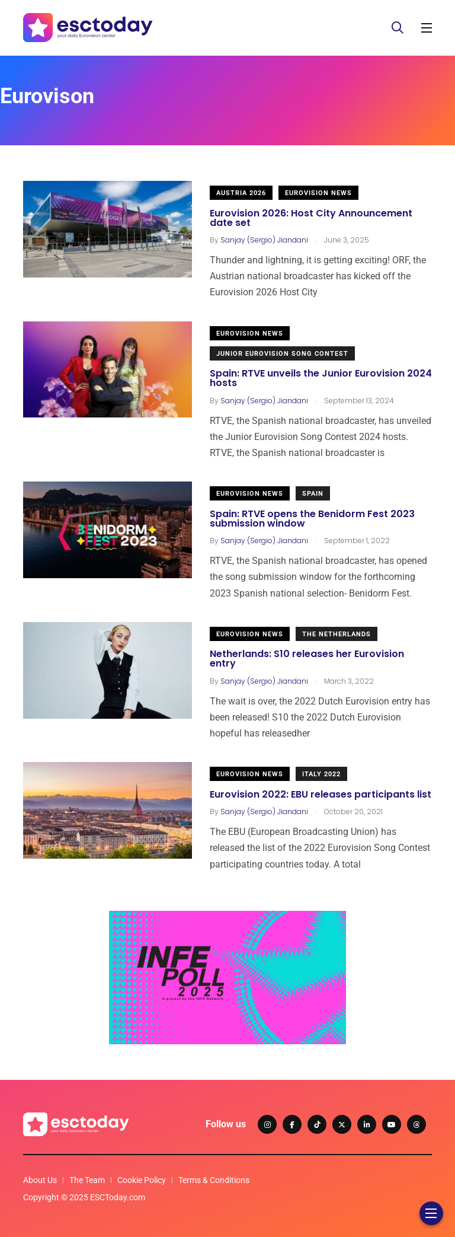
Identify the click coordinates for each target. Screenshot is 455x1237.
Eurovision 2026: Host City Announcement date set (311, 217)
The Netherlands (336, 634)
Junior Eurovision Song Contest (282, 354)
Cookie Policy (141, 1180)
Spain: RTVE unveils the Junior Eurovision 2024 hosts (321, 378)
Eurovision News (318, 193)
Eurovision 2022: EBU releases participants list (320, 794)
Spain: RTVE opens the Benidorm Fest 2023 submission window (312, 518)
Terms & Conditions (213, 1180)
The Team (87, 1180)
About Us (40, 1180)
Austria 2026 (241, 193)
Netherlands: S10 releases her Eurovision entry (307, 659)
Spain (312, 494)
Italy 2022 (321, 774)
